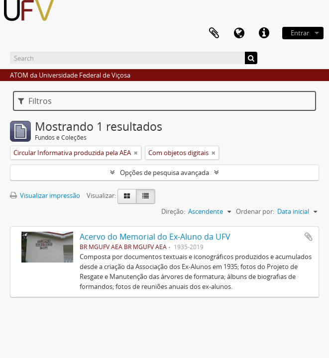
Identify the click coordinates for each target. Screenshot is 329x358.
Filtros (35, 100)
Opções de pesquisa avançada (164, 172)
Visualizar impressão (45, 195)
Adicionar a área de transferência (309, 237)
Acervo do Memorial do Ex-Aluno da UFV (155, 236)
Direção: (173, 211)
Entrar (300, 32)
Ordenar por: (255, 211)
